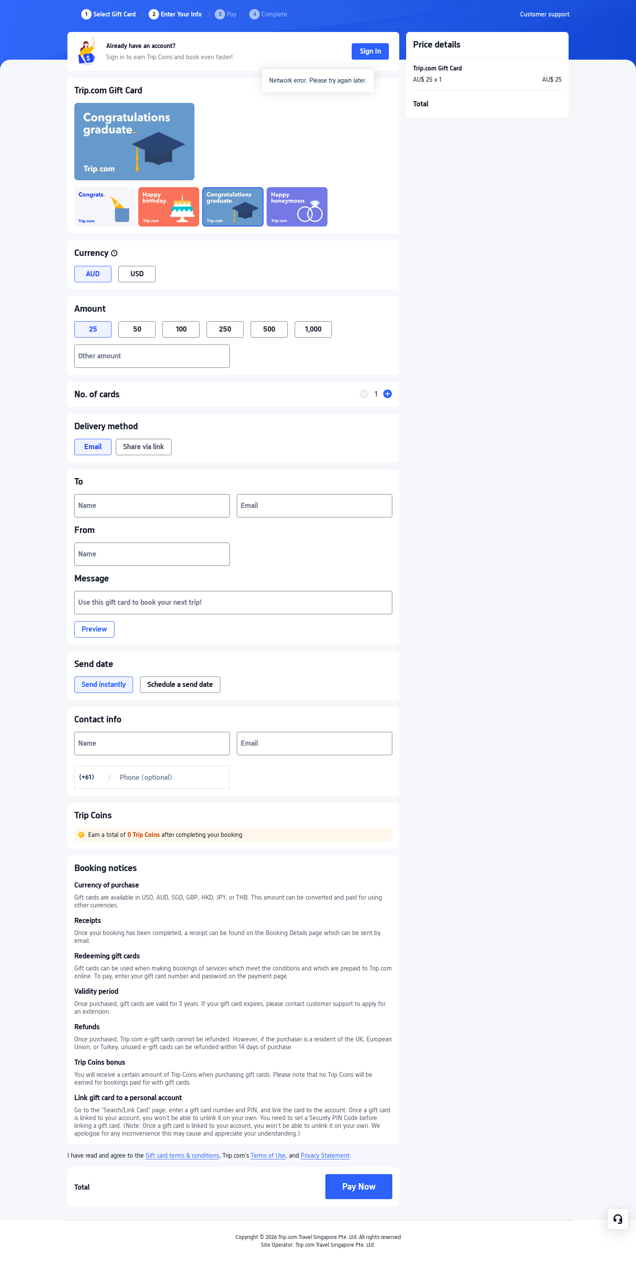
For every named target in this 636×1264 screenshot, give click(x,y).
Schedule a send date (180, 684)
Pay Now (359, 1186)
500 (269, 329)
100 (181, 329)
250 (225, 329)
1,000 (313, 329)
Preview (94, 629)
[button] (114, 253)
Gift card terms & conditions (182, 1155)
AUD (93, 274)
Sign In (370, 51)
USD (137, 274)
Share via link (143, 447)
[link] (544, 14)
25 (93, 329)
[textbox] (152, 356)
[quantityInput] (376, 394)
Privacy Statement (325, 1155)
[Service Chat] (617, 1219)
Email (93, 447)
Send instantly (104, 684)
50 (137, 329)
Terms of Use (268, 1155)
